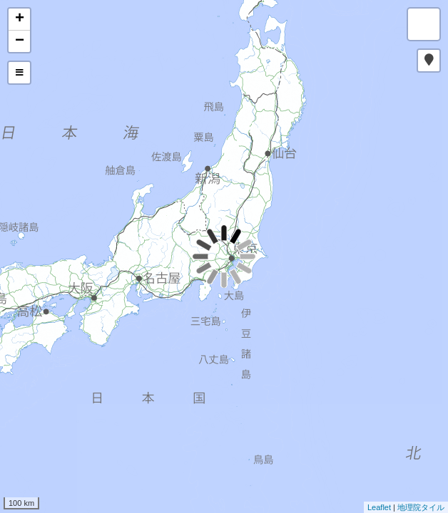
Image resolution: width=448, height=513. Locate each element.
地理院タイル (420, 507)
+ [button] (19, 19)
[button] (428, 60)
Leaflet (379, 507)
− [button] (19, 41)
